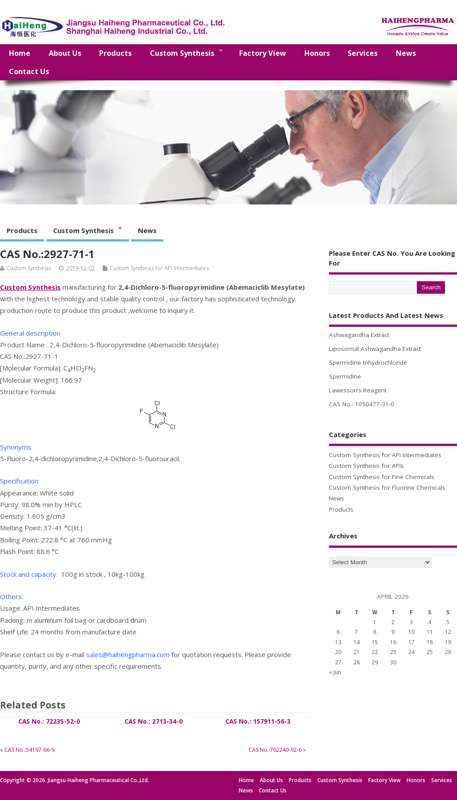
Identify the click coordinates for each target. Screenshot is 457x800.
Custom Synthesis (182, 53)
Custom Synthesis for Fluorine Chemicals (387, 487)
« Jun (335, 672)
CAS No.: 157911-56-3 (258, 721)
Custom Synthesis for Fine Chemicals (381, 477)
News (406, 53)
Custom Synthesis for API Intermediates (159, 268)
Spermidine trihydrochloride (368, 362)
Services (363, 53)
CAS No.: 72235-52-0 (49, 721)
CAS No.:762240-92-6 (275, 750)
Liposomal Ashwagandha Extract (375, 349)
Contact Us (29, 71)
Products (115, 53)
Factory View (262, 53)
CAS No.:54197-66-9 (29, 750)
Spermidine (345, 376)
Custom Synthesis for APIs (366, 466)
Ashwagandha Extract (359, 335)
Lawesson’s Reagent (357, 390)
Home (19, 53)
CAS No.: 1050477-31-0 (361, 404)
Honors (317, 53)
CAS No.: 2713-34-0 (154, 721)
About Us (65, 53)
